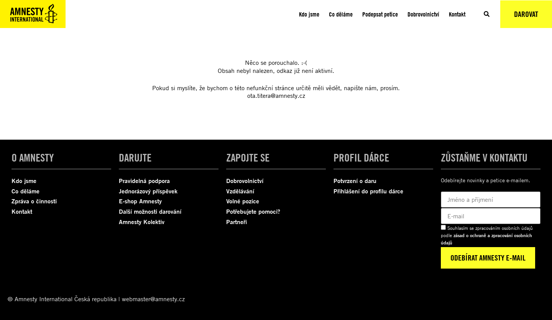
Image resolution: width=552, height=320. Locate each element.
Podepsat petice (380, 14)
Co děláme (341, 14)
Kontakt (457, 14)
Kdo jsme (309, 14)
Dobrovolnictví (423, 14)
